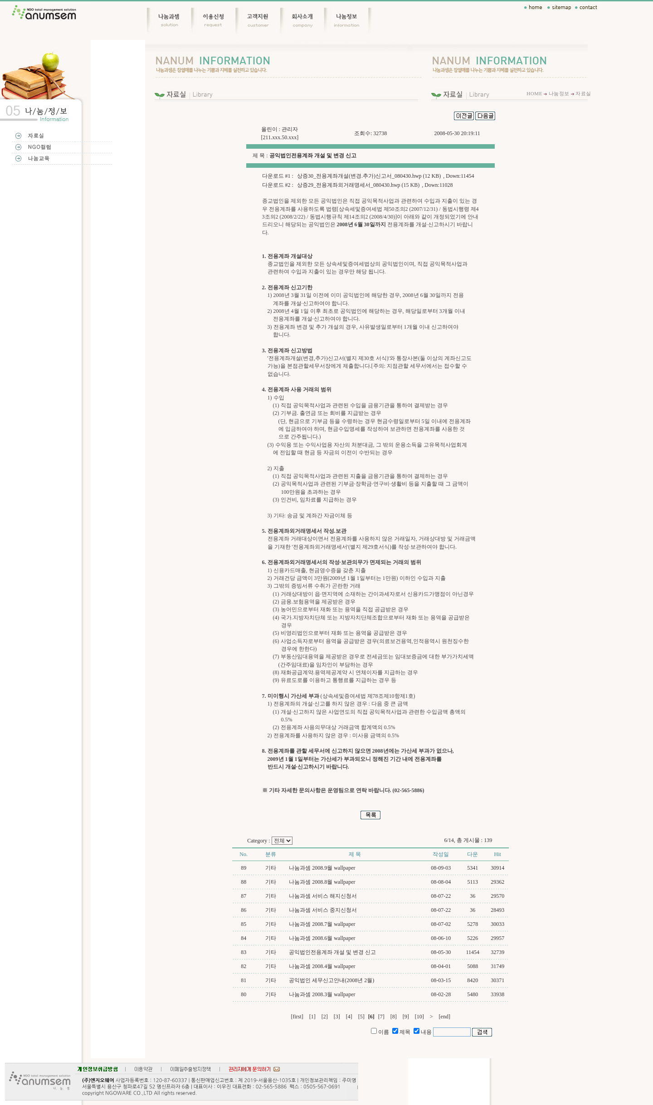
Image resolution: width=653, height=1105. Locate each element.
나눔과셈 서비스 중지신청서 (323, 910)
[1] (312, 1016)
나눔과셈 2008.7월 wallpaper (322, 924)
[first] (297, 1016)
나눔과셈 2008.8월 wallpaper (322, 882)
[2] (325, 1016)
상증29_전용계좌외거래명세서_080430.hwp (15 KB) (358, 185)
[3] (337, 1016)
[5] (361, 1016)
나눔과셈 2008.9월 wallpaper (322, 868)
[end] (444, 1016)
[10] (419, 1016)
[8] (393, 1016)
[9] (406, 1016)
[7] (381, 1016)
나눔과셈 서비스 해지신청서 (323, 896)
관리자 (290, 129)
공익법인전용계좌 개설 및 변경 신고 (332, 952)
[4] (349, 1016)
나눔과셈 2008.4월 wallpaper (322, 966)
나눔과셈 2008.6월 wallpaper (322, 938)
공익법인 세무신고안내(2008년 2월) (331, 980)
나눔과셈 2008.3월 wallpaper (322, 994)
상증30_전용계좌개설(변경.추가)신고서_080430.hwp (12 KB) (369, 176)
